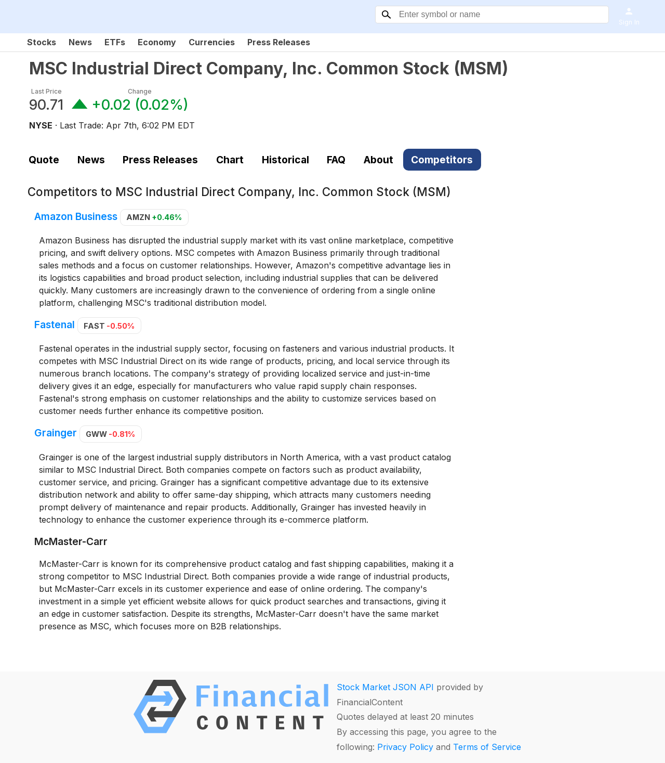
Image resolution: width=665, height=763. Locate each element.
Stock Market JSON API (385, 687)
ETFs (114, 42)
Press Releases (278, 42)
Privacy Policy (405, 747)
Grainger (55, 433)
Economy (157, 42)
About (378, 159)
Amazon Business (75, 216)
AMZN (154, 217)
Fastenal (54, 325)
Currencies (212, 42)
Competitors (442, 159)
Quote (44, 159)
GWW (110, 434)
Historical (285, 159)
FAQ (336, 159)
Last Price (46, 91)
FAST (109, 325)
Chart (230, 159)
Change (140, 91)
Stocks (41, 42)
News (80, 42)
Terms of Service (487, 747)
